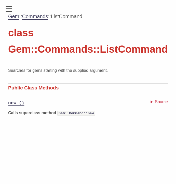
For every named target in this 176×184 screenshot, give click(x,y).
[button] (8, 9)
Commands (35, 16)
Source (161, 102)
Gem (13, 16)
